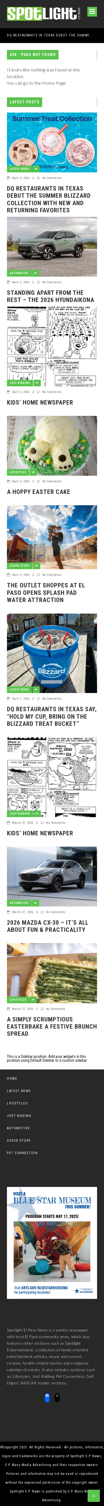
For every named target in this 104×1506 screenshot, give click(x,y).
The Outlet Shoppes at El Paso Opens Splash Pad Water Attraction (46, 592)
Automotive (19, 273)
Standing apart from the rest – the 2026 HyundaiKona (50, 296)
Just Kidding (20, 382)
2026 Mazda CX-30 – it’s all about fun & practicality (47, 926)
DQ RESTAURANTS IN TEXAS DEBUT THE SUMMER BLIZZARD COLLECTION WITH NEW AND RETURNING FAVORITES (50, 35)
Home (12, 1078)
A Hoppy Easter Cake (38, 491)
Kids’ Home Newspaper (40, 402)
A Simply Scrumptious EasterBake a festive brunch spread (52, 1026)
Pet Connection (22, 1153)
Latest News (19, 168)
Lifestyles (18, 472)
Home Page (54, 82)
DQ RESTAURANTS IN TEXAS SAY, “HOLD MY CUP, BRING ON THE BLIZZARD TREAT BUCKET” (52, 716)
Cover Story (20, 565)
